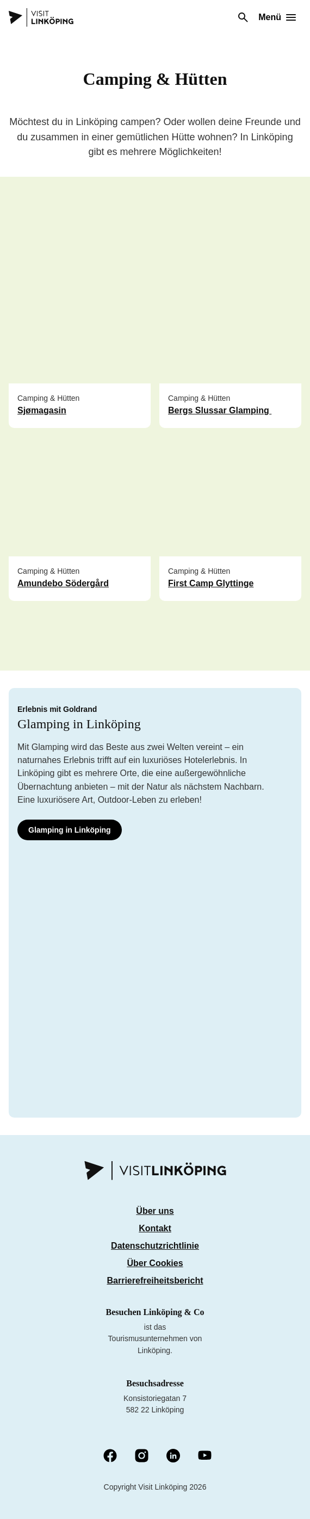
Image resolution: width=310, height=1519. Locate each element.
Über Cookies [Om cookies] (155, 1263)
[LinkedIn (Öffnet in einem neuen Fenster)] (173, 1456)
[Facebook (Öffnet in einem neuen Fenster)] (110, 1456)
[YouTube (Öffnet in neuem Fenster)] (205, 1456)
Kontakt (155, 1228)
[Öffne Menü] (277, 17)
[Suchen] (243, 17)
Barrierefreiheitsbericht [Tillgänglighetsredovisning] (155, 1280)
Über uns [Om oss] (154, 1211)
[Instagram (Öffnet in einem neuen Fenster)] (141, 1456)
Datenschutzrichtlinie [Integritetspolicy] (155, 1245)
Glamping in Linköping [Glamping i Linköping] (69, 830)
